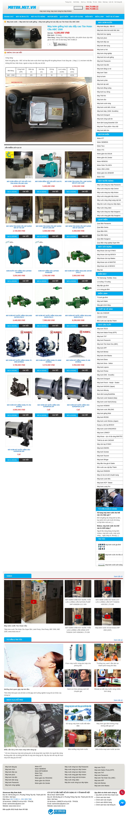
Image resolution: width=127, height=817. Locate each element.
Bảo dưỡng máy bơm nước (78, 749)
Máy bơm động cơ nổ (104, 69)
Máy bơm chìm (10, 769)
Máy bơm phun (102, 38)
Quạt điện (64, 17)
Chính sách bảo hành (103, 797)
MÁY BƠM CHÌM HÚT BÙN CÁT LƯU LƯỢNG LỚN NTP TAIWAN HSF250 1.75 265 (107, 602)
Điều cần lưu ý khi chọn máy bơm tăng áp (20, 750)
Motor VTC (100, 150)
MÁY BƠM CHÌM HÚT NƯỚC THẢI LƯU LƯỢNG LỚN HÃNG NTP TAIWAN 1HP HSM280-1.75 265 (78, 630)
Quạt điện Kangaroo (104, 239)
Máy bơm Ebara (102, 359)
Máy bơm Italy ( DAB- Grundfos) (107, 111)
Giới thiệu (76, 2)
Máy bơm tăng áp (11, 767)
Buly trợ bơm (101, 76)
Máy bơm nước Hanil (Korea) (106, 402)
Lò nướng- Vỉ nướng (104, 282)
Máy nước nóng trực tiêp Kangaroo (108, 212)
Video (100, 2)
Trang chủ (68, 2)
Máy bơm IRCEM (103, 417)
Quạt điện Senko (102, 227)
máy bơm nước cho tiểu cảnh (115, 555)
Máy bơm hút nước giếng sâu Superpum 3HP (19, 450)
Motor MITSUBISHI (41, 771)
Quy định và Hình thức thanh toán (107, 795)
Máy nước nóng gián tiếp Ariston (108, 196)
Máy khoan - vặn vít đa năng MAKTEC (110, 436)
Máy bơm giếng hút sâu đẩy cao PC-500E (48, 182)
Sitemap (105, 2)
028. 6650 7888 (26, 799)
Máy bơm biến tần (103, 130)
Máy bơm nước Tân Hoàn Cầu (15, 626)
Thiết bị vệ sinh (112, 17)
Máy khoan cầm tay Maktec (106, 258)
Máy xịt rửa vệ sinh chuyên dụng (108, 475)
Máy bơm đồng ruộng (104, 88)
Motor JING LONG (103, 169)
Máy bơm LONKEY (103, 433)
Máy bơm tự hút (102, 49)
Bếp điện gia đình (103, 285)
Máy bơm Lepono (103, 367)
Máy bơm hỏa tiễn (103, 65)
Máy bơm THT (102, 336)
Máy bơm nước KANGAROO (106, 429)
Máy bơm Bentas (102, 352)
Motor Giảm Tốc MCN (104, 165)
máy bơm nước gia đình (113, 545)
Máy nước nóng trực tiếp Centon (108, 189)
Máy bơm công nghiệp (104, 53)
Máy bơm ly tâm (102, 80)
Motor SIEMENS (102, 142)
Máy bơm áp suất (103, 84)
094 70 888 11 (15, 799)
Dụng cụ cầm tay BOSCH (105, 425)
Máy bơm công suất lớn (105, 119)
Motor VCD (100, 177)
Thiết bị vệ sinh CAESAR (105, 440)
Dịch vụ (83, 2)
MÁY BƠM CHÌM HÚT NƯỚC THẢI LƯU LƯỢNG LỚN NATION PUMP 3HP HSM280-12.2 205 (78, 602)
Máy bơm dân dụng (103, 46)
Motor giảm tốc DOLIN (104, 154)
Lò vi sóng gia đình (103, 289)
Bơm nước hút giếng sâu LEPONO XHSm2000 (19, 271)
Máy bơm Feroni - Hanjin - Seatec (108, 382)
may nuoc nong (45, 11)
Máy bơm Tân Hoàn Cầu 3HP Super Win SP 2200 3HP (78, 226)
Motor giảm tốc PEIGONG (43, 778)
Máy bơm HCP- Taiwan (104, 483)
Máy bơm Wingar (102, 459)
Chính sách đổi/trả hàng (104, 802)
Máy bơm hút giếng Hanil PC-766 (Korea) (19, 405)
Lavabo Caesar (102, 317)
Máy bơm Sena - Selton (105, 363)
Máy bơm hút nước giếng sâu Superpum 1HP (48, 405)
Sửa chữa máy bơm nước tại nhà (107, 749)
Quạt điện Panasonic (104, 223)
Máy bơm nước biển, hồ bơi (106, 107)
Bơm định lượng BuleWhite (106, 394)
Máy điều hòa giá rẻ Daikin (106, 463)
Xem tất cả (118, 576)
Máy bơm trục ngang (104, 34)
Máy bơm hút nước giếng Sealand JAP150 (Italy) (19, 316)
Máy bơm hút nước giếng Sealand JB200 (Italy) (78, 316)
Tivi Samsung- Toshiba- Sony (106, 278)
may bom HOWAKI (103, 406)
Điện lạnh (99, 17)
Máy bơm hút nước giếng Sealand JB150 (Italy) (49, 316)
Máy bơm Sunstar (103, 452)
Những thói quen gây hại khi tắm (16, 689)
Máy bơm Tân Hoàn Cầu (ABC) (107, 344)
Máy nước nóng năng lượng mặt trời (109, 200)
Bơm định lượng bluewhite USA (107, 123)
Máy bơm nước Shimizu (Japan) (107, 421)
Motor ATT (100, 138)
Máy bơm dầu (101, 99)
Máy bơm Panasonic (104, 61)
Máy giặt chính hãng (104, 305)
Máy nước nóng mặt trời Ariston (75, 777)
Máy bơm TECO (102, 329)
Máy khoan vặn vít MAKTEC (106, 262)
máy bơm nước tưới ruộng (113, 565)
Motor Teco (100, 146)
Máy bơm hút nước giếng (28, 22)
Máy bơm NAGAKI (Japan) (106, 386)
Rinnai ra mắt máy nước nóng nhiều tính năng (108, 690)
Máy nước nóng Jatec (104, 208)
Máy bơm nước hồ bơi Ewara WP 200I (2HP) (107, 629)
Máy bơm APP (102, 348)
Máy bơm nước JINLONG (105, 409)
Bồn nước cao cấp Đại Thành (107, 321)
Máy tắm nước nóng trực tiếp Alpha (108, 204)
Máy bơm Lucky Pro (103, 486)
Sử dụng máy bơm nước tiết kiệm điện (78, 725)
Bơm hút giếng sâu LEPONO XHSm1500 (48, 271)
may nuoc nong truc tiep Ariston (61, 11)
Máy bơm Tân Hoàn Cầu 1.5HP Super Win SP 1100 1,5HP (78, 182)
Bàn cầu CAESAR (103, 313)
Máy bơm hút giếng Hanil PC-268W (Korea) (48, 361)
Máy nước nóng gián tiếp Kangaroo (108, 215)
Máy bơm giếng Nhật (104, 413)
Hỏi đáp (89, 2)
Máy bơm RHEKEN (103, 471)
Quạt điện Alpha (102, 235)
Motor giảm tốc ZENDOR (105, 173)
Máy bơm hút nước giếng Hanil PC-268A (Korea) (19, 361)
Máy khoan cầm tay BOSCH (106, 254)
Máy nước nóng (38, 17)
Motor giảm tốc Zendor (104, 157)
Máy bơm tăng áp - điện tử (106, 26)
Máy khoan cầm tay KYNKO (106, 251)
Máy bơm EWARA (103, 448)
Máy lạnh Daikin (102, 301)
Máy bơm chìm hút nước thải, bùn (108, 30)
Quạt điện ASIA (102, 231)
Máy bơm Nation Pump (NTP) (107, 332)
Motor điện (53, 17)
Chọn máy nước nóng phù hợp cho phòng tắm (78, 664)
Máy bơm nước (22, 17)
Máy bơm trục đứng (103, 92)
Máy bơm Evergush (103, 115)
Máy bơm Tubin (102, 73)
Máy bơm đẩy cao (103, 42)
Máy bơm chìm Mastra (104, 356)
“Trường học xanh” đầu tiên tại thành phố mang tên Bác (107, 664)
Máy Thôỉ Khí (101, 96)
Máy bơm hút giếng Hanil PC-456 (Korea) (78, 361)
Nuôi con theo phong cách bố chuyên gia (78, 690)
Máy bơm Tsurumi (103, 456)
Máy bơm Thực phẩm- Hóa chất (107, 126)
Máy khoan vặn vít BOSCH (106, 266)
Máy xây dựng (76, 17)
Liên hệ (111, 2)
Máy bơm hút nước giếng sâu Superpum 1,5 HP (78, 405)
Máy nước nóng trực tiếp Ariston (107, 192)
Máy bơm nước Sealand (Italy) (107, 398)
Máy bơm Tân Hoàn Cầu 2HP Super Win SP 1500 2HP (48, 226)
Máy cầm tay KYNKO (104, 444)
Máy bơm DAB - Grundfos (105, 375)
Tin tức (95, 2)
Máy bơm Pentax (102, 371)
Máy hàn (100, 270)
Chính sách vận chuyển (104, 800)
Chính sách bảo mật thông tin (105, 805)
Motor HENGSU (102, 161)
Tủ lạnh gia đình (102, 297)
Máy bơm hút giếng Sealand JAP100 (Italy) (78, 271)
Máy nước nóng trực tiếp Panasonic (109, 185)
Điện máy (89, 17)
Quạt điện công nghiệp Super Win (108, 243)
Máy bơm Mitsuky (103, 390)
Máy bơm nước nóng (104, 103)
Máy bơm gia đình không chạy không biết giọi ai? (107, 725)
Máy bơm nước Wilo (103, 479)
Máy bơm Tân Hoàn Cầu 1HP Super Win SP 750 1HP (19, 226)
